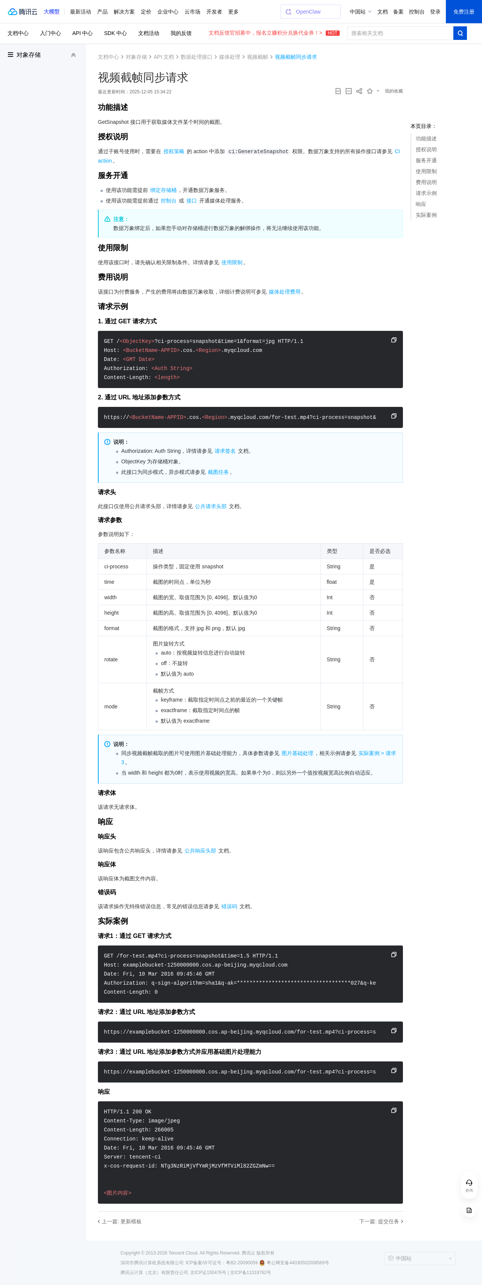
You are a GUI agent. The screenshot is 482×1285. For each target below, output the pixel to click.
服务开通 (426, 160)
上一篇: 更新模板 (122, 1221)
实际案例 (426, 215)
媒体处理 (229, 57)
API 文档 (164, 57)
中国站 (358, 12)
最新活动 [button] (80, 12)
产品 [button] (102, 12)
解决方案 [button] (124, 12)
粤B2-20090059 (242, 1262)
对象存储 (29, 55)
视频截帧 (257, 57)
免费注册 (463, 12)
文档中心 (18, 33)
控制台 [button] (417, 12)
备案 (398, 12)
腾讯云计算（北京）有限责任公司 (154, 1272)
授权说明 (426, 149)
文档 (382, 12)
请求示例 (426, 193)
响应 (421, 204)
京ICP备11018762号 (250, 1272)
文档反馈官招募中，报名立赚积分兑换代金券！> (274, 33)
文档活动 (148, 33)
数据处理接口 (196, 57)
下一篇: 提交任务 (379, 1221)
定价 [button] (146, 12)
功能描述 (426, 139)
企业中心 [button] (167, 12)
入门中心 (50, 33)
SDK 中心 (115, 33)
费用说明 (426, 182)
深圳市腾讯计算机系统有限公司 (152, 1262)
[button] (52, 11)
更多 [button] (233, 12)
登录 (435, 12)
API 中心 (82, 33)
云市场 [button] (192, 12)
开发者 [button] (214, 12)
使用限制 (426, 171)
